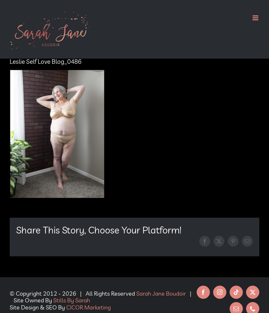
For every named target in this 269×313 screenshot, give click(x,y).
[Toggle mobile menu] (256, 17)
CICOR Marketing (88, 307)
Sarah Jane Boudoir (161, 293)
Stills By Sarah (71, 300)
